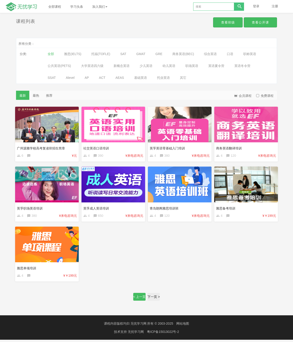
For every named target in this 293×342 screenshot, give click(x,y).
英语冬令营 (242, 66)
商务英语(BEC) (183, 54)
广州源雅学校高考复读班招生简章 (42, 147)
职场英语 (191, 66)
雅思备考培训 (226, 208)
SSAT (52, 78)
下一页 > (153, 299)
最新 (22, 95)
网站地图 (182, 326)
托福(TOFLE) (100, 54)
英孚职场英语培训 (30, 208)
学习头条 (76, 6)
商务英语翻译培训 (230, 147)
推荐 (49, 95)
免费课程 (265, 96)
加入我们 (99, 6)
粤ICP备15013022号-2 (163, 334)
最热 (36, 95)
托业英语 (163, 78)
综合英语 (210, 54)
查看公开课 (260, 22)
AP (87, 78)
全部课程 (54, 6)
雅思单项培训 (27, 269)
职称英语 (249, 54)
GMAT (140, 54)
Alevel (70, 78)
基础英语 (140, 78)
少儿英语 (146, 66)
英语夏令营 (216, 66)
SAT (123, 54)
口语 (230, 54)
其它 (183, 78)
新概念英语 (122, 66)
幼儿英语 (169, 66)
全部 (51, 54)
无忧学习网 (138, 326)
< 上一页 (139, 299)
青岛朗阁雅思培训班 (165, 208)
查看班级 (227, 22)
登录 (256, 6)
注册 (275, 6)
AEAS (119, 78)
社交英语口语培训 (97, 147)
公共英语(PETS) (59, 66)
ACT (102, 78)
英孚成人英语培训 (97, 208)
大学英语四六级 (92, 66)
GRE (158, 54)
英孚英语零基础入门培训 (168, 147)
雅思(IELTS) (72, 54)
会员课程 (243, 95)
